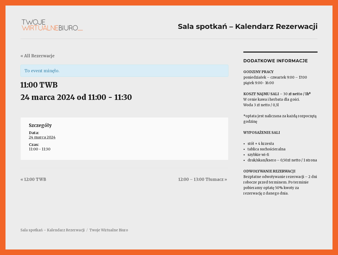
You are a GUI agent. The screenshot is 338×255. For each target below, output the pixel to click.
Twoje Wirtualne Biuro (108, 230)
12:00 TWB (33, 179)
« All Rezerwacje (37, 55)
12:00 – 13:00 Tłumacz (202, 179)
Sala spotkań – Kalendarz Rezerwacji (52, 230)
